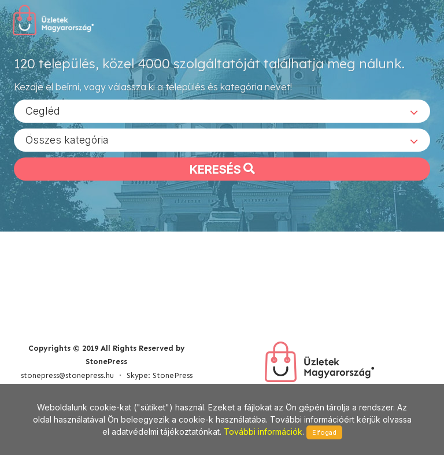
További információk (263, 431)
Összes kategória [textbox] (67, 139)
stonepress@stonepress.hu (67, 375)
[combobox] (222, 110)
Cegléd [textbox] (42, 110)
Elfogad (324, 432)
